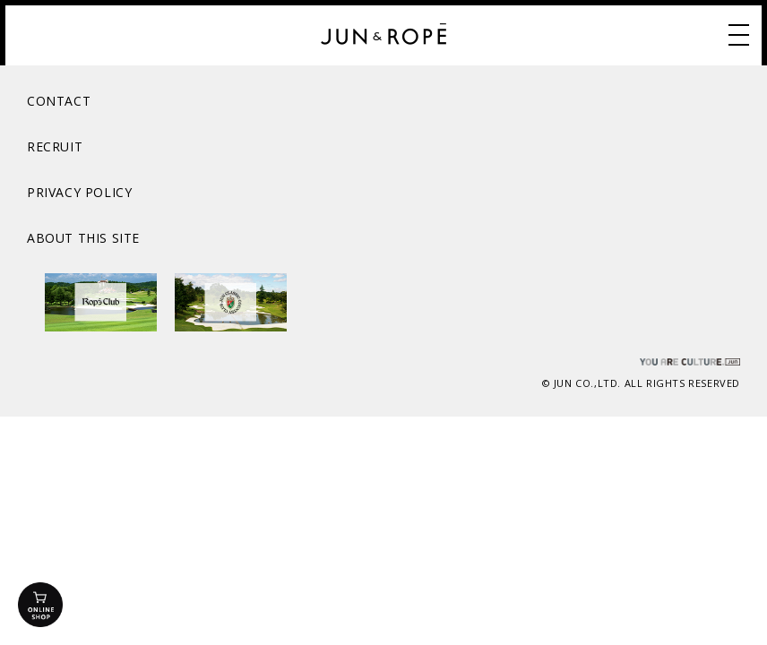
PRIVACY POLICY (79, 192)
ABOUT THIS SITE (83, 237)
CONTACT (58, 100)
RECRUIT (54, 146)
